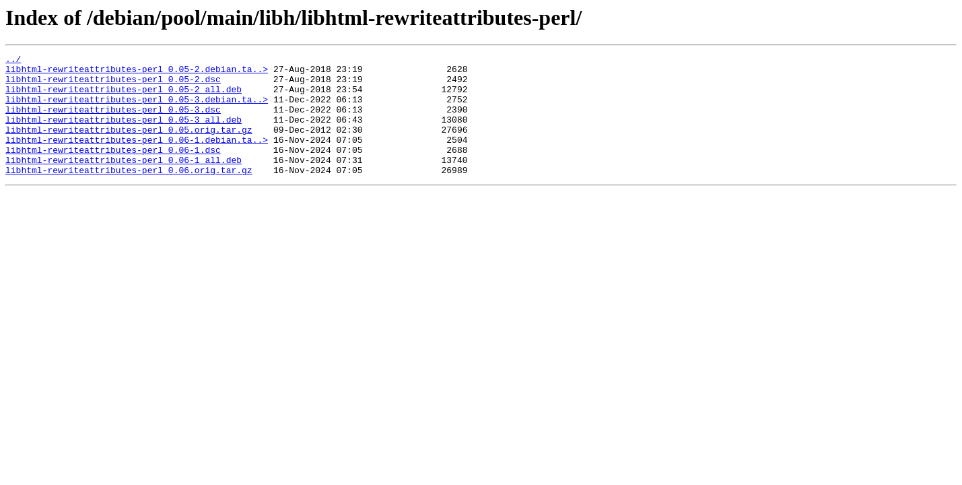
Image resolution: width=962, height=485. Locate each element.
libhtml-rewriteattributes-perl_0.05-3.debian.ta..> (136, 109)
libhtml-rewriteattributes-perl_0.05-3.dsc (113, 121)
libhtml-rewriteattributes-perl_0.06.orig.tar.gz (128, 194)
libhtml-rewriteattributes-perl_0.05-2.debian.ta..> (136, 73)
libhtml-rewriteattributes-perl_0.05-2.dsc (113, 85)
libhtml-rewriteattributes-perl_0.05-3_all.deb (123, 133)
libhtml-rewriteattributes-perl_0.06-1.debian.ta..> (136, 158)
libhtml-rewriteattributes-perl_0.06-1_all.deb (123, 182)
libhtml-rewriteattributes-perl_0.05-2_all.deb (123, 97)
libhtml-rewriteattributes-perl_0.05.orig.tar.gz (128, 145)
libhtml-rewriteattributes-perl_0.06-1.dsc (113, 170)
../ (13, 61)
